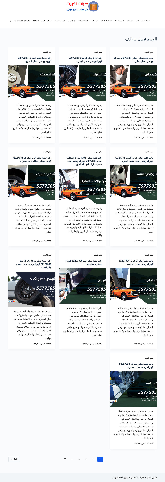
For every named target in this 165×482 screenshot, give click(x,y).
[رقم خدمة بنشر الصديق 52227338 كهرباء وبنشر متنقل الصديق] (31, 83)
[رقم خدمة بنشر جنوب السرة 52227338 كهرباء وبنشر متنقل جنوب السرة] (133, 186)
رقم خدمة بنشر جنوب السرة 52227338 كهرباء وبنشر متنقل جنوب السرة (136, 161)
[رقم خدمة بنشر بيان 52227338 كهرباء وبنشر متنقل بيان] (82, 289)
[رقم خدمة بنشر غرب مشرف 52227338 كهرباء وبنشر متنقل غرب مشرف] (31, 186)
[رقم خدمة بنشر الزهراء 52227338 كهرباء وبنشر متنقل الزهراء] (82, 83)
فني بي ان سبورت (133, 20)
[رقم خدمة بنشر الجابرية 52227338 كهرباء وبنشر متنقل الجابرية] (133, 289)
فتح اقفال (35, 20)
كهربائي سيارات (60, 20)
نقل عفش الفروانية (21, 20)
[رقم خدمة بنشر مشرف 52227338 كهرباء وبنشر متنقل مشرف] (133, 392)
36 (65, 463)
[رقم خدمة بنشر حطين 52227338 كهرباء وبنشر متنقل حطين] (133, 83)
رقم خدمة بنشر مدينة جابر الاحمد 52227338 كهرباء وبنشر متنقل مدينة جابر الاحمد (33, 267)
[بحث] (10, 21)
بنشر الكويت (146, 20)
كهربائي (71, 20)
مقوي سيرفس (46, 20)
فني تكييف (119, 20)
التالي (14, 462)
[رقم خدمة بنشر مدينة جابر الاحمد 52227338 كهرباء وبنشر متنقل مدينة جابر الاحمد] (31, 292)
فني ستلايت (106, 20)
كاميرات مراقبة (84, 20)
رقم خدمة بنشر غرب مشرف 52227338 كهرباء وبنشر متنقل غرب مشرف (31, 161)
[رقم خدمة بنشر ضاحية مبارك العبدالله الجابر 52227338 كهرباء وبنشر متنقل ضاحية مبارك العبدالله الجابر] (82, 189)
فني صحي (95, 20)
